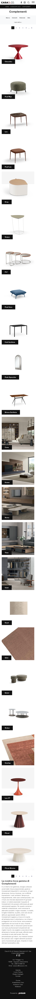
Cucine (18, 980)
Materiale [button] (22, 18)
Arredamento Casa (18, 982)
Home (7, 6)
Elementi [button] (14, 18)
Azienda (18, 970)
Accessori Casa (15, 6)
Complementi (26, 6)
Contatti (18, 976)
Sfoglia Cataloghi (18, 974)
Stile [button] (29, 18)
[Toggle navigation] (33, 2)
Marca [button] (8, 18)
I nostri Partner (18, 972)
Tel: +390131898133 (18, 964)
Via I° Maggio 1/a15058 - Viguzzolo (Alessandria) (18, 960)
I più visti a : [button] (18, 22)
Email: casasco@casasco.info (18, 966)
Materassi (18, 986)
